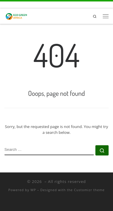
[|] (16, 15)
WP (33, 190)
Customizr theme (89, 190)
